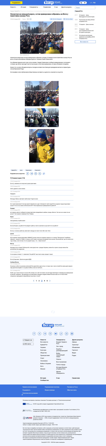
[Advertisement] (41, 294)
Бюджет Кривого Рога (61, 342)
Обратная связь (72, 390)
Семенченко (29, 170)
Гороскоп (75, 350)
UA (91, 3)
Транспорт (75, 345)
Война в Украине (45, 363)
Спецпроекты (34, 7)
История (23, 7)
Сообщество (44, 380)
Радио (74, 355)
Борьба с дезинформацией (61, 349)
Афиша (74, 342)
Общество (43, 353)
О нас (56, 7)
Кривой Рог (14, 170)
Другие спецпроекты (60, 372)
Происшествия (45, 355)
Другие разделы (66, 7)
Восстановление (61, 362)
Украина (43, 347)
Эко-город (59, 346)
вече (21, 170)
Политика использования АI (30, 393)
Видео (74, 353)
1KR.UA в (56, 19)
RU (94, 3)
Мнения (42, 369)
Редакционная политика (52, 387)
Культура (43, 350)
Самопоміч (37, 170)
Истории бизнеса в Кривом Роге (61, 368)
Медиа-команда (50, 390)
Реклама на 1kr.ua (72, 387)
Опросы (58, 359)
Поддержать (16, 2)
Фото (41, 366)
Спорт (42, 358)
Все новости (84, 42)
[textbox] (84, 7)
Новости (13, 7)
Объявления (76, 347)
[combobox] (84, 7)
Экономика (44, 361)
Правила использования (30, 387)
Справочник (47, 7)
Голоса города (60, 364)
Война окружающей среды (60, 354)
